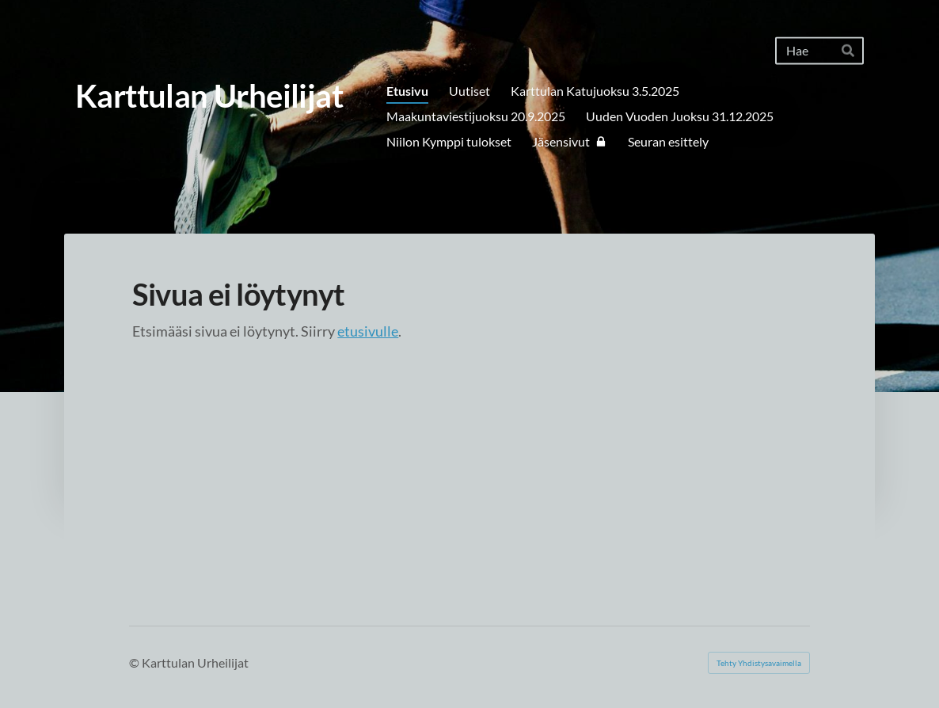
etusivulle (367, 331)
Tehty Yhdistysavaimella (759, 663)
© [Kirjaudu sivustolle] (135, 662)
